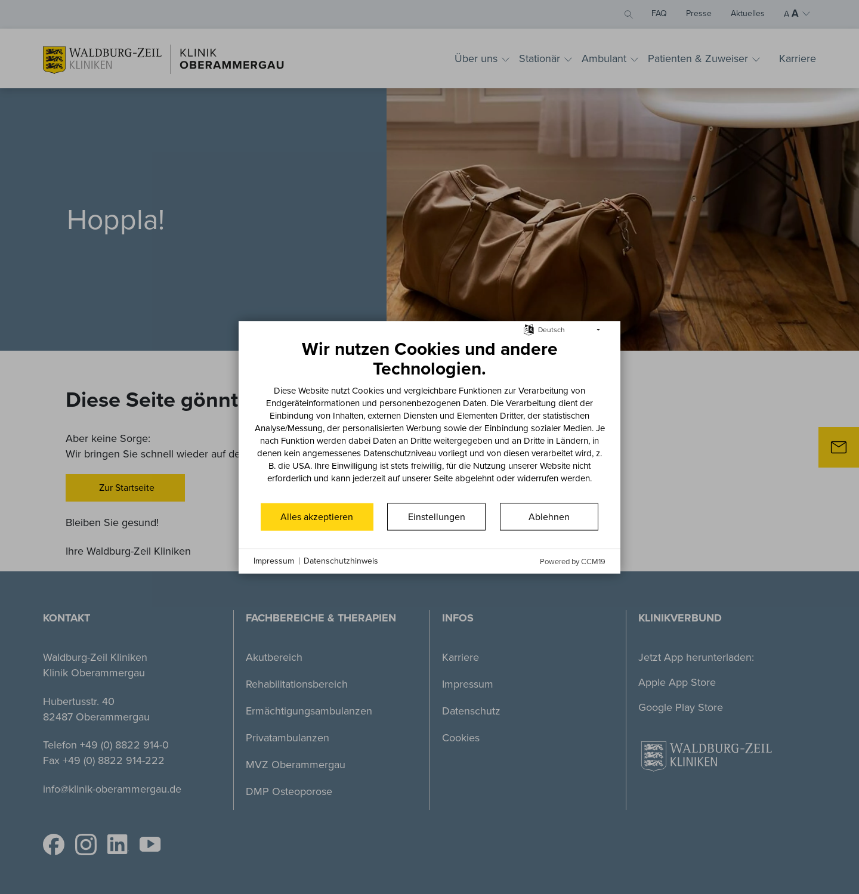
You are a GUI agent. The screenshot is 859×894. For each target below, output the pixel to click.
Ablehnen (549, 516)
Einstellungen (436, 516)
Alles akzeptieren (316, 516)
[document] (429, 419)
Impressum (274, 561)
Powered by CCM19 (572, 561)
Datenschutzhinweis (341, 561)
